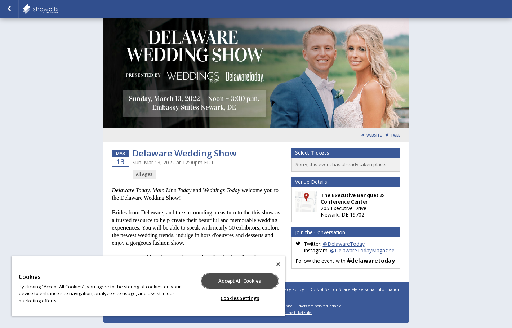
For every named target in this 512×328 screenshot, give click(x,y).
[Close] (278, 264)
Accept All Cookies (239, 281)
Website (374, 135)
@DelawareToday (344, 243)
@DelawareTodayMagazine (362, 250)
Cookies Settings (240, 298)
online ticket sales (297, 312)
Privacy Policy (290, 289)
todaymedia (58, 9)
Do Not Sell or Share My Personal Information (355, 289)
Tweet (396, 135)
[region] (148, 286)
